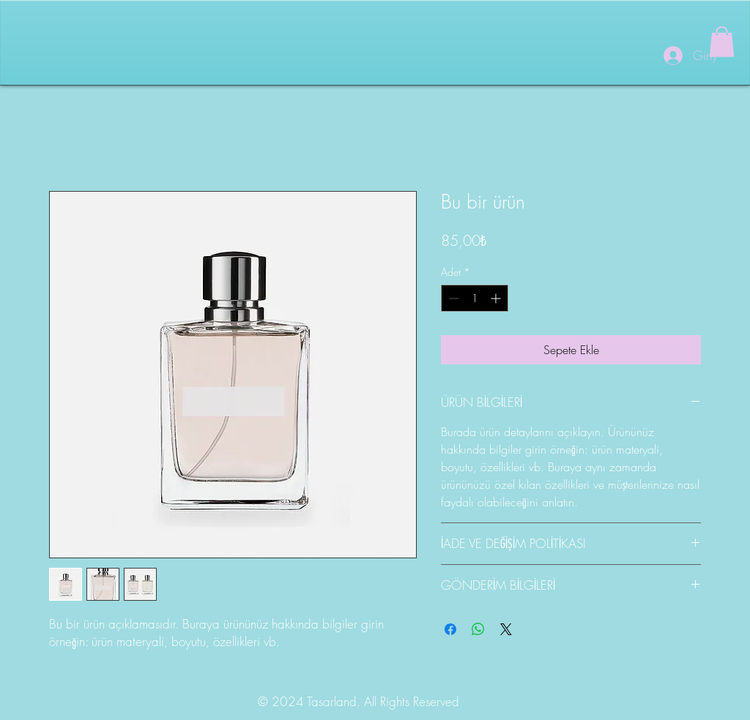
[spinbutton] (474, 298)
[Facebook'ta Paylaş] (450, 629)
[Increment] (497, 298)
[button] (722, 41)
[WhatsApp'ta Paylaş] (478, 629)
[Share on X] (506, 629)
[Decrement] (452, 298)
